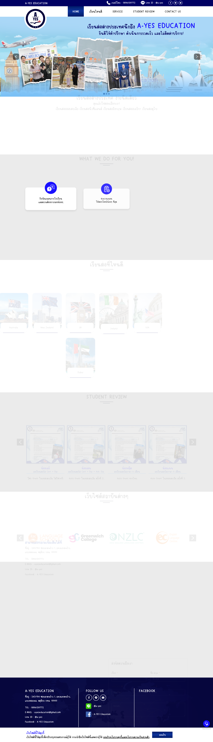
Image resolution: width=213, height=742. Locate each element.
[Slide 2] (106, 93)
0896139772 (129, 3)
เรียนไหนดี (95, 11)
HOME (76, 11)
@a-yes (159, 3)
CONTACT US (173, 11)
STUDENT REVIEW (144, 11)
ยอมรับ (162, 735)
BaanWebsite (207, 728)
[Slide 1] (104, 93)
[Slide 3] (109, 93)
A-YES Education (45, 722)
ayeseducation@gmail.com (47, 712)
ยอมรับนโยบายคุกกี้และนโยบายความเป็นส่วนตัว (126, 737)
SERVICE (117, 11)
